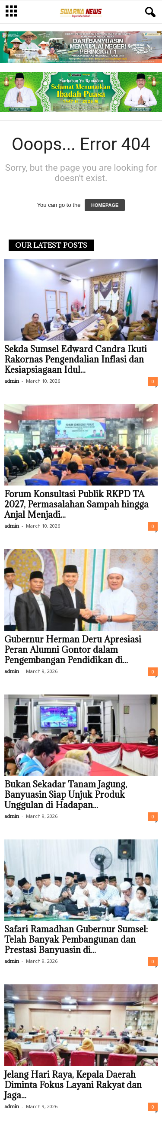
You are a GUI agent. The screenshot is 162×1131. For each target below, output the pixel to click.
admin (11, 381)
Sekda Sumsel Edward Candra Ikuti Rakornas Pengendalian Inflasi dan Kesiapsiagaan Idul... (75, 360)
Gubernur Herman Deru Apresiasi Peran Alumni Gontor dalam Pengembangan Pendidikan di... (72, 651)
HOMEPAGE (104, 206)
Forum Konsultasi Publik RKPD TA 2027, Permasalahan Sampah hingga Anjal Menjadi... (76, 505)
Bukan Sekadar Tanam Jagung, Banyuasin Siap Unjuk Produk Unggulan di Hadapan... (65, 795)
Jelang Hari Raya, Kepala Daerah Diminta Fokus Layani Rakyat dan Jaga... (73, 1086)
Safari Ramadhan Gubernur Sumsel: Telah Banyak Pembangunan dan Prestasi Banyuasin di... (76, 940)
